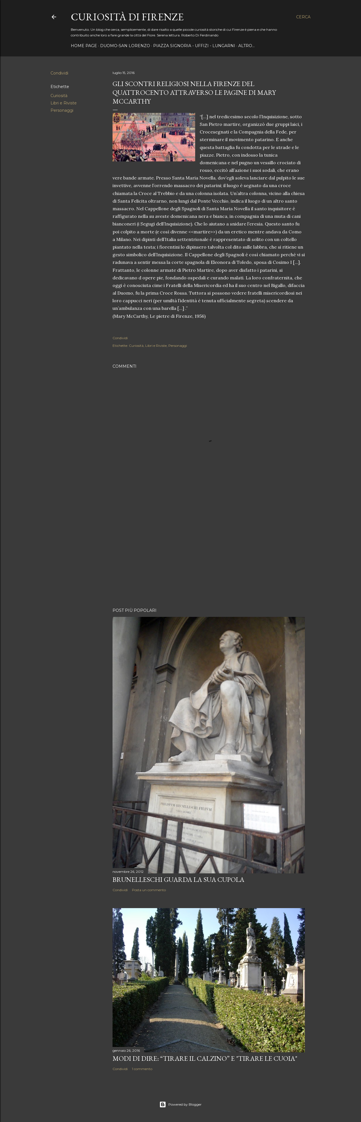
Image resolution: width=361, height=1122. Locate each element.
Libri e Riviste (63, 103)
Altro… (246, 45)
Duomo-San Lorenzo (125, 45)
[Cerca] (303, 17)
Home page (84, 45)
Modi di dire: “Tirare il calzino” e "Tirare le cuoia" (205, 1058)
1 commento (142, 1069)
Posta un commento (149, 890)
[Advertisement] (209, 554)
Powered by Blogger (180, 1104)
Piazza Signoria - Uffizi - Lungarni (194, 45)
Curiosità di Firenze (127, 16)
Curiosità (58, 95)
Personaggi (61, 110)
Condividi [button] (59, 73)
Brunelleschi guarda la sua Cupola (178, 879)
